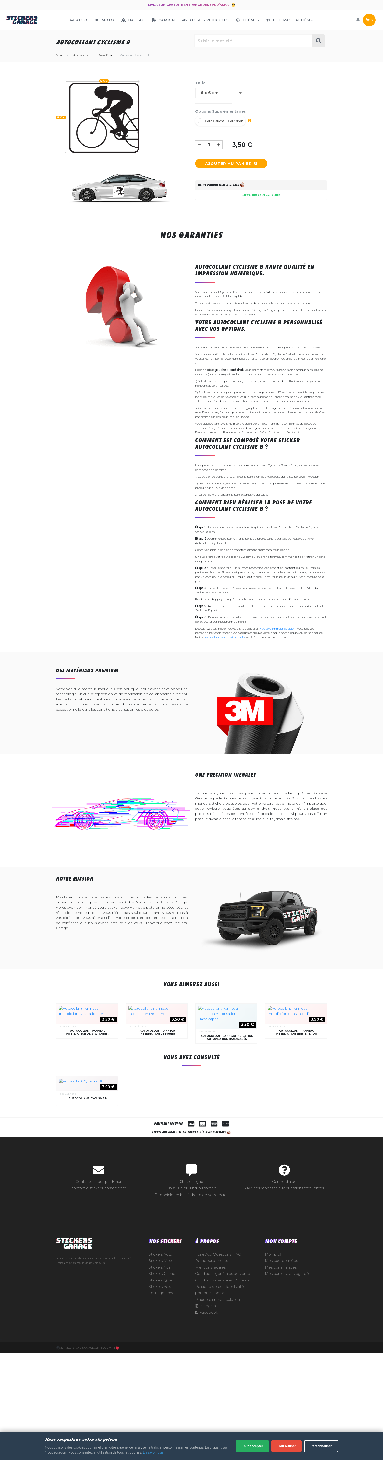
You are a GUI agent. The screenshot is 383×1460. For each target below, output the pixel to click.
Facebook (206, 1430)
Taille (200, 82)
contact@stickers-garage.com (98, 1305)
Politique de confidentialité (219, 1404)
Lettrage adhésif (163, 1410)
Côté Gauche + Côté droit (224, 121)
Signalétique (68, 1026)
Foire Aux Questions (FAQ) (219, 1372)
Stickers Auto (160, 1372)
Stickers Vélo (160, 1404)
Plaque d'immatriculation (277, 628)
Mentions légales (210, 1384)
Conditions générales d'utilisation (224, 1397)
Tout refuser (286, 1446)
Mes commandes (281, 1384)
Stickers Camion (163, 1391)
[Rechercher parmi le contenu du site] (253, 40)
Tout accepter (252, 1446)
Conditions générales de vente (222, 1391)
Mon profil (274, 1372)
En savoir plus (153, 1452)
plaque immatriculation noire (224, 637)
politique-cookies (210, 1410)
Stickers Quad (161, 1397)
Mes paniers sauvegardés (287, 1391)
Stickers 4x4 (159, 1384)
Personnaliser (321, 1446)
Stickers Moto (161, 1378)
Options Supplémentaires (220, 111)
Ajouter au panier (231, 163)
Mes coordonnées (281, 1378)
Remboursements (211, 1378)
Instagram (206, 1423)
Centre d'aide (284, 1299)
